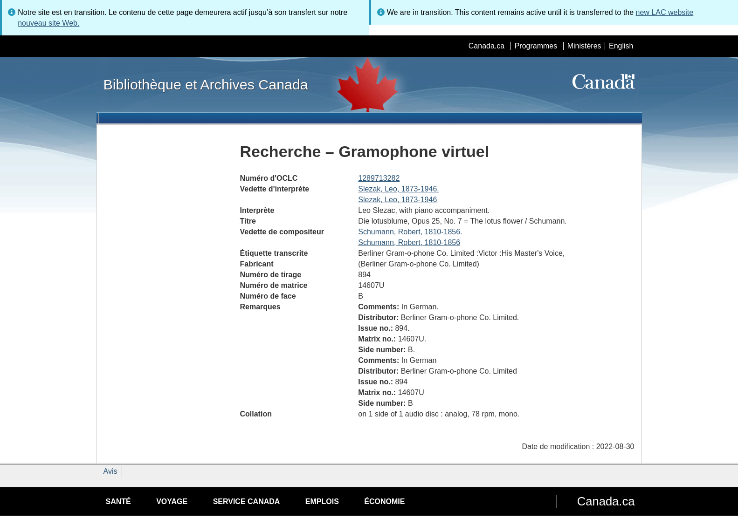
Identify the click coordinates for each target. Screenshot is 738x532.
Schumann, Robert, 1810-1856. (410, 232)
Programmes (536, 46)
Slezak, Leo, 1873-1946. (398, 189)
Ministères (584, 46)
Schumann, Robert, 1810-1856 (409, 242)
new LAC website (665, 12)
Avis (110, 471)
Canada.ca (486, 46)
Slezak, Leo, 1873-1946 (397, 200)
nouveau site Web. (48, 23)
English (621, 46)
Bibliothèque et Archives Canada (205, 84)
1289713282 (379, 178)
